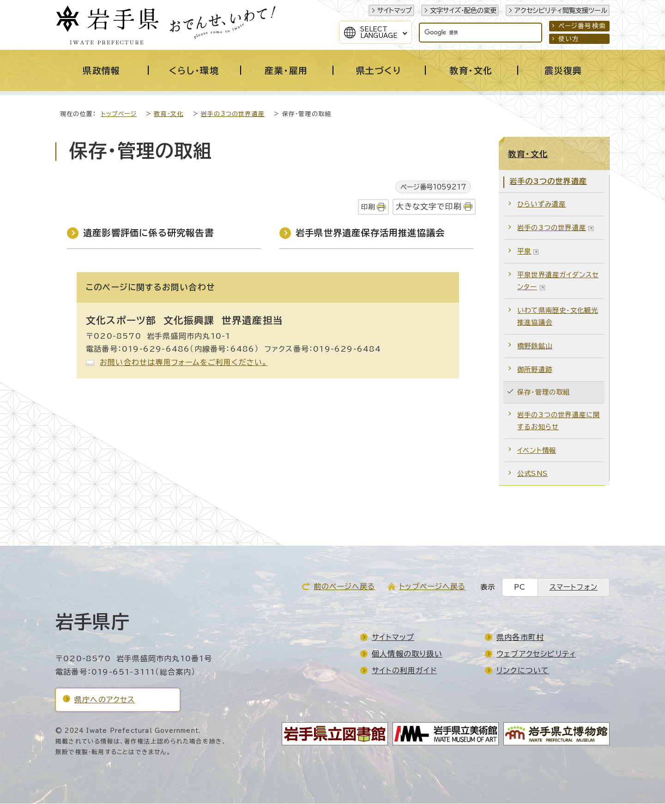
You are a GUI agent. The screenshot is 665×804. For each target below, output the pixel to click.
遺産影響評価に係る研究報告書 (148, 233)
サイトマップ (394, 10)
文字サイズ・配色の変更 (463, 10)
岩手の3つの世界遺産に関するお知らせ (558, 421)
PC (520, 587)
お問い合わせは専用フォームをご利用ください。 (183, 362)
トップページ (119, 114)
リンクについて (522, 671)
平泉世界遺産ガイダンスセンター (557, 281)
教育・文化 (168, 114)
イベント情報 (536, 450)
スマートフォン (574, 587)
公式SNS (532, 473)
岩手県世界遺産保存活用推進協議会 (370, 233)
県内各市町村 (520, 637)
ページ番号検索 (582, 26)
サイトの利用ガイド (404, 671)
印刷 (368, 207)
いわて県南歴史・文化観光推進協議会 (557, 316)
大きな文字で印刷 (429, 207)
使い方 (569, 39)
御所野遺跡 (534, 369)
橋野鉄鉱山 (534, 346)
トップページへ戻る (432, 587)
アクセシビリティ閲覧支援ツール (560, 10)
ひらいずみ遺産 (541, 204)
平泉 (528, 251)
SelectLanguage (379, 32)
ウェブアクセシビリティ (536, 654)
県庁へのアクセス (104, 700)
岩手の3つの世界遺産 (233, 114)
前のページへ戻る (344, 587)
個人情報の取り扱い (407, 654)
